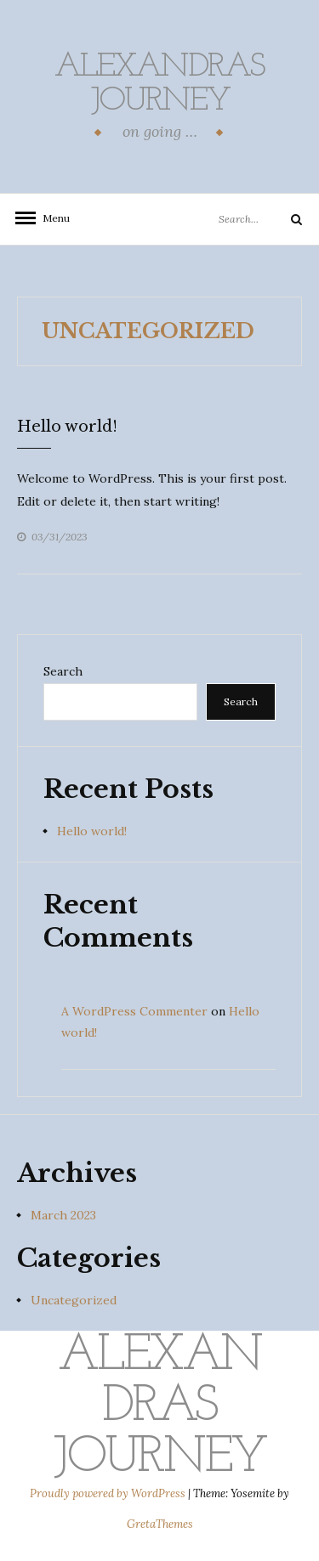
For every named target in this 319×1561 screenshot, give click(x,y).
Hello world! (67, 426)
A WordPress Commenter (134, 1011)
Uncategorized (74, 1300)
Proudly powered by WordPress (109, 1493)
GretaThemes (160, 1524)
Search (63, 671)
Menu (51, 218)
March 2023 (63, 1215)
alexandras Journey (159, 84)
